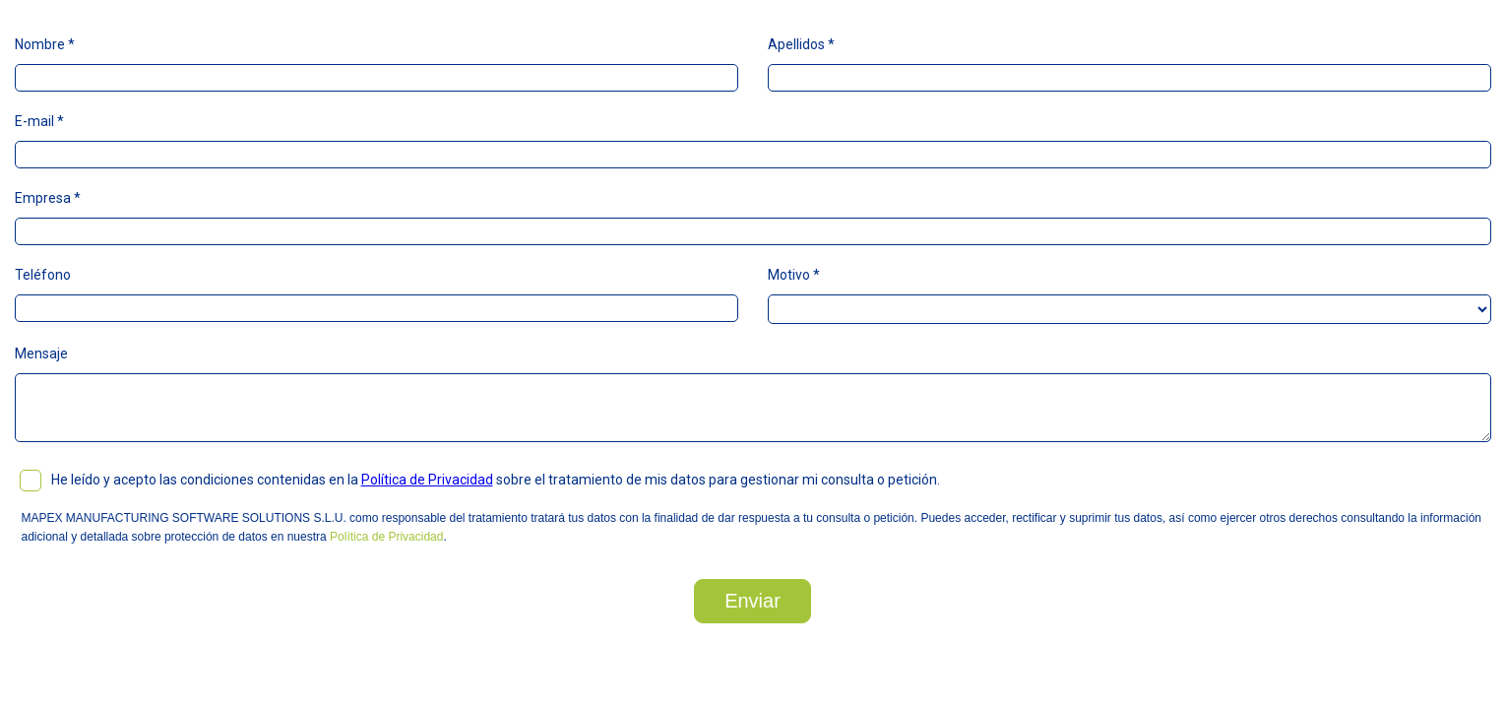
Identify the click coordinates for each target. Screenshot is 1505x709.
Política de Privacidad (427, 479)
